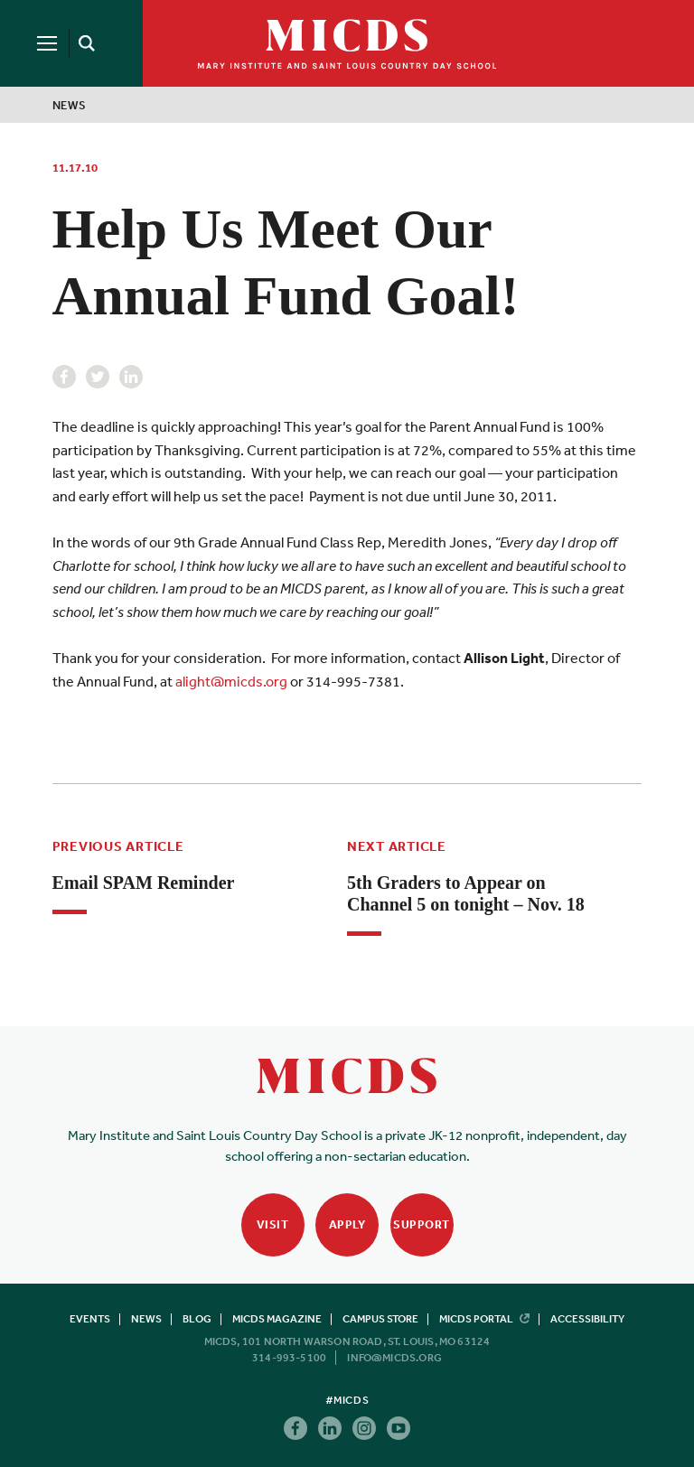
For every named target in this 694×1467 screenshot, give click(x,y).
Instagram (364, 1428)
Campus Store (380, 1319)
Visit (273, 1224)
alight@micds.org (231, 681)
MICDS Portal (484, 1319)
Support (421, 1224)
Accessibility (587, 1319)
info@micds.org (394, 1357)
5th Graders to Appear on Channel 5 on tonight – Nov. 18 (466, 893)
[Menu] (47, 43)
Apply (347, 1224)
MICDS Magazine (277, 1319)
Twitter (97, 376)
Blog (197, 1319)
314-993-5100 (289, 1357)
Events (90, 1319)
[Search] (83, 43)
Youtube (398, 1428)
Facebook (64, 376)
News (69, 105)
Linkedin (131, 376)
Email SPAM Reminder (143, 882)
